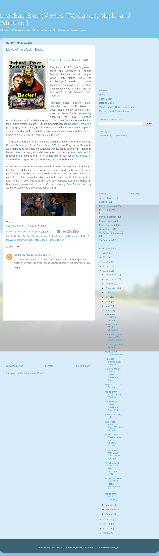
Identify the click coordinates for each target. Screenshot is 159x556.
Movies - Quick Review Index (114, 111)
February (110, 509)
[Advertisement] (48, 342)
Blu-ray (25, 225)
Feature (103, 202)
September (111, 288)
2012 (106, 519)
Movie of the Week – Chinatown (111, 327)
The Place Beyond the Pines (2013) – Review (114, 425)
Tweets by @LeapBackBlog (113, 135)
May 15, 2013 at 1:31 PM (38, 255)
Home (49, 366)
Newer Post (14, 366)
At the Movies (106, 198)
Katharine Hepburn (79, 180)
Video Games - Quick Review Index (117, 107)
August (109, 292)
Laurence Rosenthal (68, 236)
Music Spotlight (107, 225)
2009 (106, 533)
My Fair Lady (74, 152)
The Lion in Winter (26, 177)
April (108, 310)
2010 (106, 528)
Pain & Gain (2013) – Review (111, 317)
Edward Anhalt (82, 109)
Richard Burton (15, 145)
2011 (106, 524)
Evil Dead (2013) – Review (113, 415)
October (109, 283)
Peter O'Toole (40, 240)
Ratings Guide (106, 103)
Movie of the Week (108, 210)
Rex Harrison (23, 152)
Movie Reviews (107, 206)
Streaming (41, 225)
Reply (17, 267)
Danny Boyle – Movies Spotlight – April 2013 (112, 405)
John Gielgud (13, 159)
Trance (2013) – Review (113, 385)
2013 (106, 270)
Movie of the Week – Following (111, 497)
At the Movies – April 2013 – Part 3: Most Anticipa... (113, 454)
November (111, 279)
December (111, 274)
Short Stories (105, 229)
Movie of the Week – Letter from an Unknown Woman (113, 440)
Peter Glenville (24, 240)
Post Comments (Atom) (32, 373)
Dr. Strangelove (81, 155)
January (109, 514)
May (107, 306)
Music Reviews (107, 221)
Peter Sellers (45, 155)
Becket (76, 60)
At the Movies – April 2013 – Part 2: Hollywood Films (113, 468)
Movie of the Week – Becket (25, 49)
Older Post (83, 366)
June (108, 301)
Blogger (115, 547)
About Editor (105, 98)
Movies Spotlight (107, 217)
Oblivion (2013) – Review (114, 345)
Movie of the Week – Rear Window (113, 394)
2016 (106, 257)
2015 (106, 261)
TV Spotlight (105, 240)
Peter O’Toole (52, 145)
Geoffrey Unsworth (78, 124)
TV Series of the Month (111, 233)
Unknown (19, 255)
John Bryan (74, 127)
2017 (106, 253)
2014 (106, 266)
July (107, 297)
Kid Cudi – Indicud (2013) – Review (113, 362)
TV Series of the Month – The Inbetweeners (113, 337)
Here (17, 222)
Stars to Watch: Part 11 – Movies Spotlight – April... (113, 374)
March (108, 505)
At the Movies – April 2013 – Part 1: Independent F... (113, 484)
